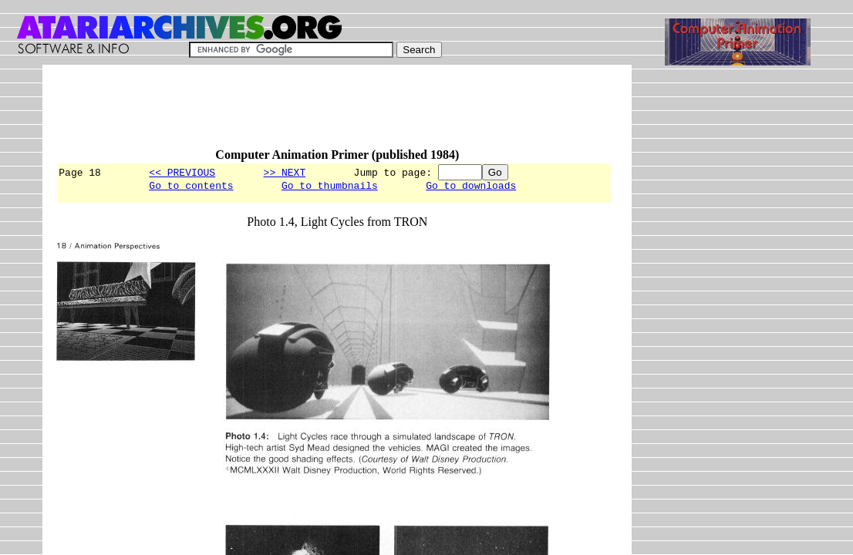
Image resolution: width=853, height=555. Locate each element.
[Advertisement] (337, 113)
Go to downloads (471, 187)
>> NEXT (285, 172)
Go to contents (191, 187)
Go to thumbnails (330, 187)
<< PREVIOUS (182, 172)
